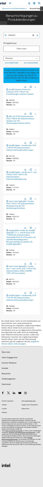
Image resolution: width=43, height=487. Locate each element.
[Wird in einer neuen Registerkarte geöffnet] (25, 86)
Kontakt (5, 368)
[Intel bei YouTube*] (20, 393)
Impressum (6, 384)
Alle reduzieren (31, 63)
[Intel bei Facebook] (3, 393)
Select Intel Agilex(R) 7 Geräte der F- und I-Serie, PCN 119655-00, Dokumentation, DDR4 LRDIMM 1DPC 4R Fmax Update (21, 269)
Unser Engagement (9, 357)
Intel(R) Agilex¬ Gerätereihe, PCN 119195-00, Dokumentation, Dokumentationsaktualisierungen (21, 297)
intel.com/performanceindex (14, 431)
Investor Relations (9, 363)
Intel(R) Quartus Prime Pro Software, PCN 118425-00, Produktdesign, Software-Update (20, 91)
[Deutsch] (34, 3)
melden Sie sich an (25, 75)
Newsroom (6, 373)
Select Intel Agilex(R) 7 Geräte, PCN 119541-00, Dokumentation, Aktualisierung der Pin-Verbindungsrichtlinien (20, 204)
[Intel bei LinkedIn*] (14, 393)
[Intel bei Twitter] (8, 393)
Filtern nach (21, 49)
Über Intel (6, 352)
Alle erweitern (11, 63)
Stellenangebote (8, 379)
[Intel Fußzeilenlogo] (6, 465)
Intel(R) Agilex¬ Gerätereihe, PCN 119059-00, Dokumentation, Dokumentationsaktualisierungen (21, 147)
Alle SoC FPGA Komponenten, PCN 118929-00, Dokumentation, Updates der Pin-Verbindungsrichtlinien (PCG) (20, 119)
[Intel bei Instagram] (25, 393)
